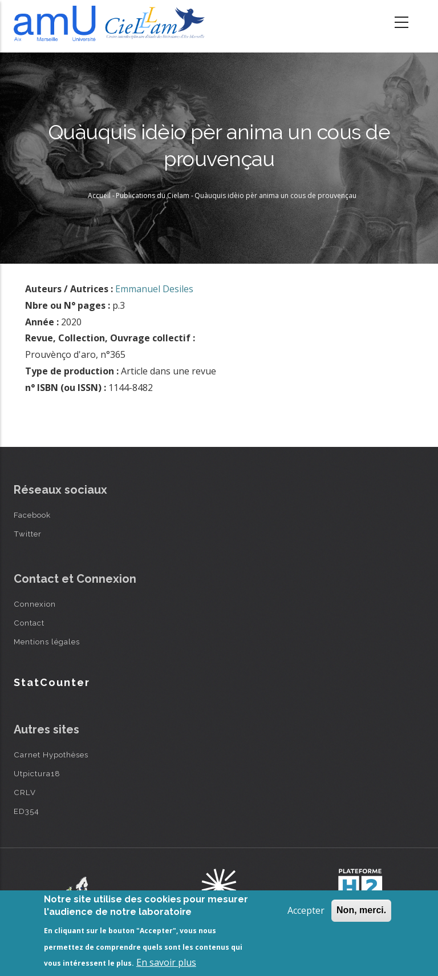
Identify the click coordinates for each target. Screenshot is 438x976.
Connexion (35, 603)
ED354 (26, 811)
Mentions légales (47, 641)
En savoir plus (166, 962)
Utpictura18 (37, 773)
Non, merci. (361, 910)
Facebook (32, 514)
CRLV (25, 792)
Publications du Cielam (152, 195)
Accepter (306, 910)
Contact (29, 622)
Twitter (28, 533)
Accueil (99, 195)
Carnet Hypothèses (51, 754)
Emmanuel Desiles (154, 289)
